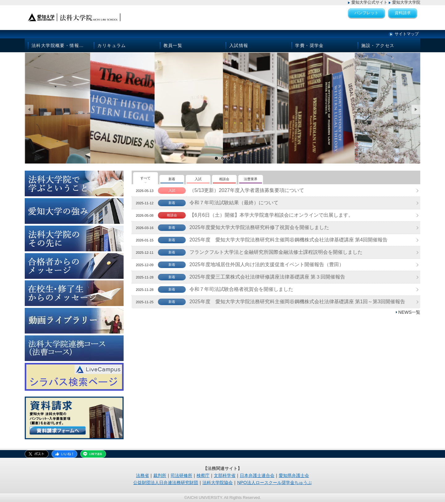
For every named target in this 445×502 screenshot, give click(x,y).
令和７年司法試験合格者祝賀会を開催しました (241, 289)
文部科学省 (224, 475)
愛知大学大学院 (406, 2)
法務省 (142, 475)
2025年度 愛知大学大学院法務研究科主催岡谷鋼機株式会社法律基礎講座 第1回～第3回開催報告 (297, 301)
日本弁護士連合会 (257, 475)
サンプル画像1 (216, 158)
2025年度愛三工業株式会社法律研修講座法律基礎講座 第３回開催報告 (267, 276)
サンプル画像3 (229, 158)
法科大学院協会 (217, 482)
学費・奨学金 (309, 45)
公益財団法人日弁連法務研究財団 (165, 482)
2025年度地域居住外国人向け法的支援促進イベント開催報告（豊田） (266, 264)
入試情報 (238, 45)
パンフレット (366, 13)
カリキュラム (111, 45)
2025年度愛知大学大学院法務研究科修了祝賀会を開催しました (259, 227)
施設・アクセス (378, 45)
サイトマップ (407, 34)
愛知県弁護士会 (294, 475)
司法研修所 (181, 475)
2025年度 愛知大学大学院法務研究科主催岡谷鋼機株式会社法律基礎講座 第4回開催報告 (288, 239)
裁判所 (159, 475)
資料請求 (403, 13)
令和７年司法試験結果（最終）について (233, 202)
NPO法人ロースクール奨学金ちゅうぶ (274, 482)
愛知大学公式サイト (369, 2)
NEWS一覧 (409, 312)
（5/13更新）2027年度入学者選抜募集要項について (246, 190)
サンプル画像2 (222, 158)
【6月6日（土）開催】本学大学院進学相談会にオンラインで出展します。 (271, 215)
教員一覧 (173, 45)
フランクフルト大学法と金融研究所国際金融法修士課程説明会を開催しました (275, 252)
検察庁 (203, 475)
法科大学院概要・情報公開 (60, 45)
